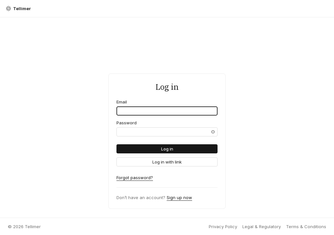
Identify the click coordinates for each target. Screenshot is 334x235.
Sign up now (179, 197)
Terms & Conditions (306, 226)
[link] (167, 161)
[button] (167, 148)
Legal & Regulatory (261, 226)
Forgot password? (134, 177)
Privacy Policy (223, 226)
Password (126, 122)
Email (121, 101)
